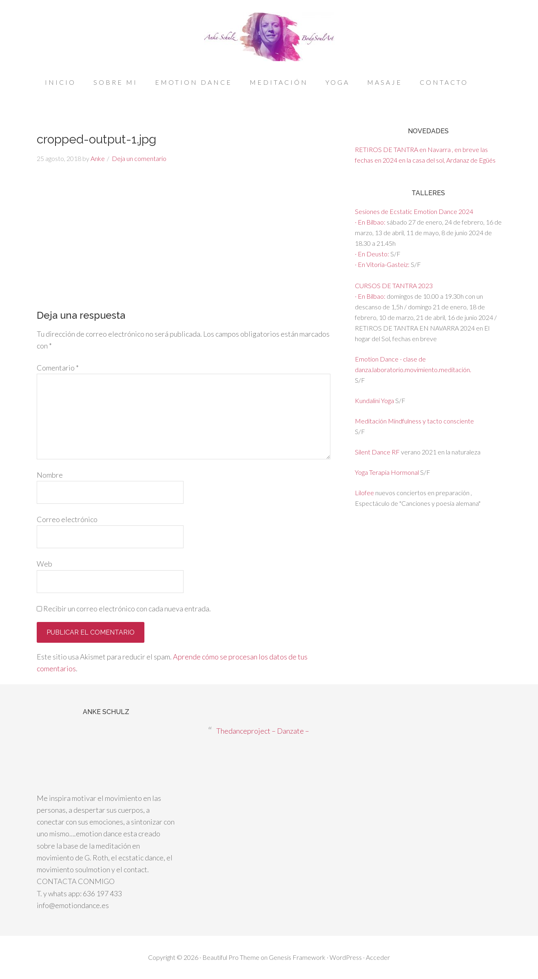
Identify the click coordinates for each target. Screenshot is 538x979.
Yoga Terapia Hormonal (387, 472)
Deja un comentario (139, 158)
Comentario (58, 367)
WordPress (346, 957)
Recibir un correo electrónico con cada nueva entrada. (127, 608)
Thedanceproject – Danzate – (262, 730)
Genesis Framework (297, 957)
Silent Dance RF (377, 452)
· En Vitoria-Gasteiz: (383, 264)
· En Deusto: (372, 254)
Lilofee (364, 492)
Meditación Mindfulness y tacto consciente (414, 421)
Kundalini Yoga (375, 400)
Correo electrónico (67, 519)
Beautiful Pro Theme (230, 957)
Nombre (50, 474)
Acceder (378, 957)
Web (44, 563)
